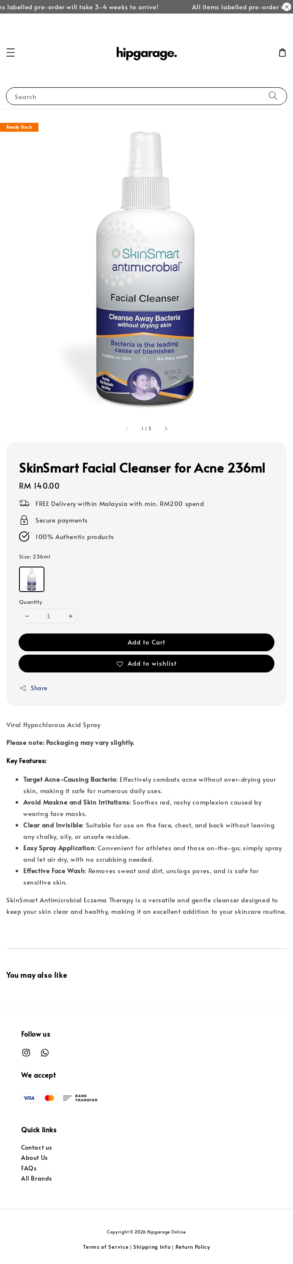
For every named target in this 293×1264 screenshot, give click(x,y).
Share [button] (33, 688)
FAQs (28, 1168)
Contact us (36, 1147)
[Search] (273, 96)
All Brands (36, 1178)
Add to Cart (146, 641)
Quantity (30, 602)
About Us (34, 1157)
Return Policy (192, 1246)
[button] (10, 52)
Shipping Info (151, 1246)
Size (34, 556)
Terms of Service (106, 1246)
